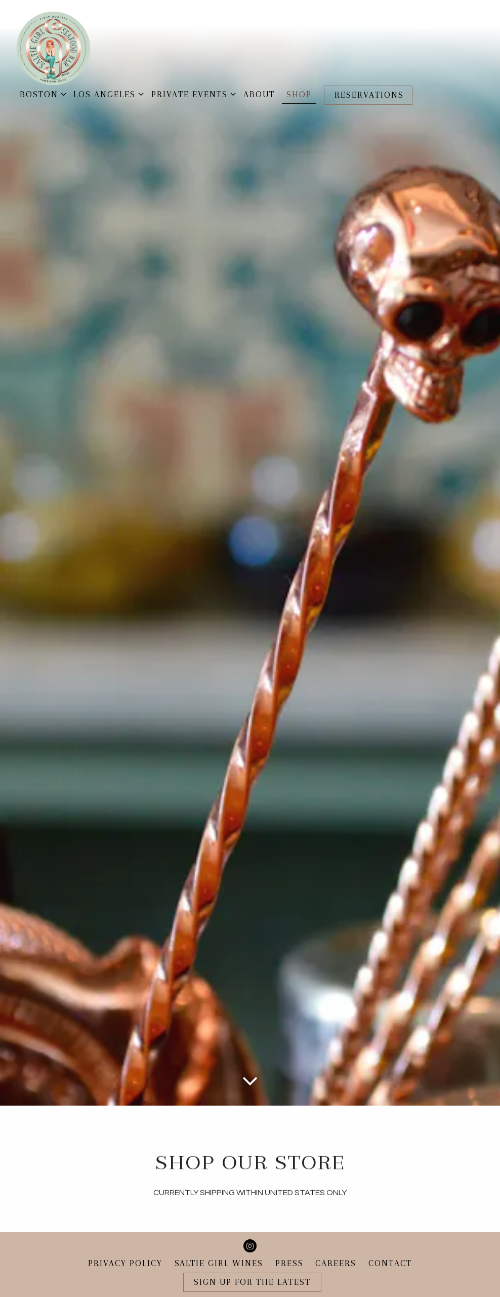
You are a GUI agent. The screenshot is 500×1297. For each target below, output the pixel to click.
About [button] (259, 94)
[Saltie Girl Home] (53, 48)
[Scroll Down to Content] (250, 1012)
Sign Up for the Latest (252, 1266)
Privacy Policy (125, 1247)
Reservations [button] (369, 95)
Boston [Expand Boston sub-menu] (41, 93)
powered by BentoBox (250, 1288)
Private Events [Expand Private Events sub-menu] (191, 93)
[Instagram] (250, 1229)
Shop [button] (299, 94)
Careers (335, 1247)
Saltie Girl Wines (219, 1247)
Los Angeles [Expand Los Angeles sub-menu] (106, 93)
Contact (390, 1247)
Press (289, 1247)
